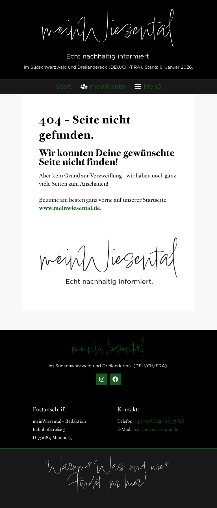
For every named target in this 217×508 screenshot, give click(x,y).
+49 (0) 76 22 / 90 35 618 (159, 420)
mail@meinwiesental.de (155, 429)
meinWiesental (108, 32)
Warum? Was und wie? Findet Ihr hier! (108, 476)
